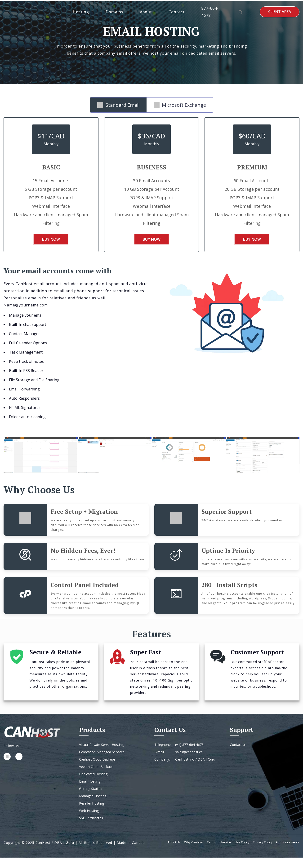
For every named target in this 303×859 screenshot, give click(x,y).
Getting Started (90, 790)
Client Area (279, 11)
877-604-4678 (210, 12)
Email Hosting (89, 782)
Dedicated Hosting (93, 775)
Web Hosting (89, 812)
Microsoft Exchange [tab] (180, 105)
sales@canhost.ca (189, 753)
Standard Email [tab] (118, 105)
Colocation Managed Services (102, 753)
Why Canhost (193, 843)
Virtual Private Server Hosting (101, 746)
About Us (174, 843)
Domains (115, 11)
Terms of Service (219, 843)
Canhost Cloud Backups (97, 760)
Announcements (287, 843)
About (147, 11)
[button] (240, 11)
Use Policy (242, 843)
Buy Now (51, 240)
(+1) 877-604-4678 (189, 746)
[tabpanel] (151, 188)
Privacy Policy (262, 843)
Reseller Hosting (91, 804)
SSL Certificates (91, 819)
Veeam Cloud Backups (96, 768)
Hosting (81, 11)
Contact (177, 11)
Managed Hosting (92, 797)
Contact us (238, 746)
